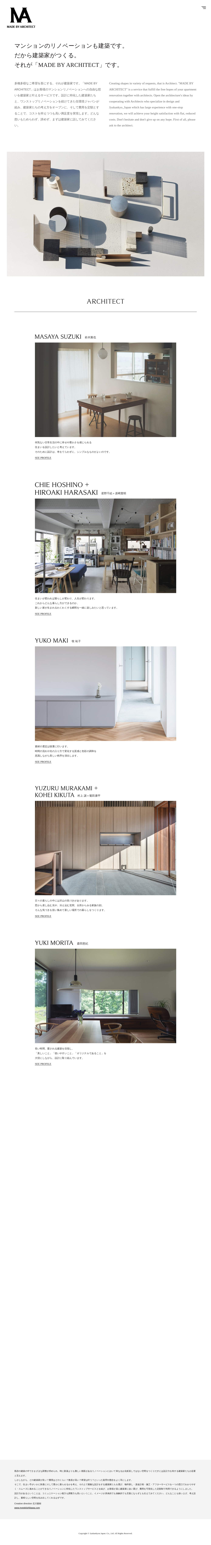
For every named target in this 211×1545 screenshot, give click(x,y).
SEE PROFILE (44, 459)
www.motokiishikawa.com (27, 1505)
